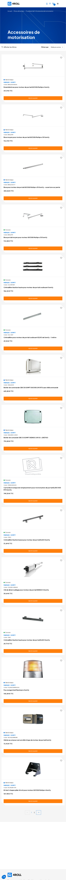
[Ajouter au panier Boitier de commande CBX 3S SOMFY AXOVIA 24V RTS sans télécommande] (33, 398)
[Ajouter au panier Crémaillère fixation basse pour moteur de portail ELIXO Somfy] (33, 551)
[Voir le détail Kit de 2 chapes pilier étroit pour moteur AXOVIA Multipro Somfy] (33, 781)
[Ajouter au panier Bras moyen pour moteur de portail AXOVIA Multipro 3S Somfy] (33, 148)
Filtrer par (45, 47)
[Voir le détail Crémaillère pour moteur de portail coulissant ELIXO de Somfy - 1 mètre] (33, 328)
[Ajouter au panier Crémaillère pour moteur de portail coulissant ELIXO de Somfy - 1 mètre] (33, 348)
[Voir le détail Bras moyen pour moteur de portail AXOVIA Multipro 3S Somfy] (33, 128)
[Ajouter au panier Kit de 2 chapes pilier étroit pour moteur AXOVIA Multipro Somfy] (33, 801)
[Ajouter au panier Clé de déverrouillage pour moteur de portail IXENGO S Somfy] (33, 601)
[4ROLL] (20, 4)
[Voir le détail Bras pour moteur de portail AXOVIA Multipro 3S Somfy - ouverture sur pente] (33, 178)
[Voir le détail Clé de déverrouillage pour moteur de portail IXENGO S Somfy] (33, 581)
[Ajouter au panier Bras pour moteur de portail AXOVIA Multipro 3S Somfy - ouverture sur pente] (33, 198)
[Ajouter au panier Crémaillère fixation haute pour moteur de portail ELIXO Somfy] (33, 651)
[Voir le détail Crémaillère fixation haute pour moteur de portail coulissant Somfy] (33, 278)
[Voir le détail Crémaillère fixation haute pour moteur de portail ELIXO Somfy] (33, 631)
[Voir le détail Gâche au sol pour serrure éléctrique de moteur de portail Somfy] (33, 731)
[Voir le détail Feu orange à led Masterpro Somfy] (33, 681)
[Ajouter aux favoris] (61, 58)
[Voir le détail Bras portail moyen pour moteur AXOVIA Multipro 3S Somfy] (33, 228)
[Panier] (52, 3)
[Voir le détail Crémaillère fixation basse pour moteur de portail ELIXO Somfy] (33, 531)
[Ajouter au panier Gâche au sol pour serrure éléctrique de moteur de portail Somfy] (33, 751)
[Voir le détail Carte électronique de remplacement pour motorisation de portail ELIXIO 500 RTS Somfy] (33, 479)
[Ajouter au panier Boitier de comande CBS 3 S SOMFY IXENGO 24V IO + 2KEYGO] (33, 448)
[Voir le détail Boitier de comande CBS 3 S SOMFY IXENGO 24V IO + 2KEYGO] (33, 428)
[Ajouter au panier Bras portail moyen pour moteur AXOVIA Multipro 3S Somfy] (33, 248)
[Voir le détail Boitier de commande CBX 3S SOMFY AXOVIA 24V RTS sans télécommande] (33, 378)
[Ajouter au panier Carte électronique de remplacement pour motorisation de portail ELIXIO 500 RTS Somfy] (33, 501)
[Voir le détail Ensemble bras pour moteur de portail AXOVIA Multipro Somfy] (33, 78)
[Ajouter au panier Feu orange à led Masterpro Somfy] (33, 701)
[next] (38, 812)
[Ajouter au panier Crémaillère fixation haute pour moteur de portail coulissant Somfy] (33, 298)
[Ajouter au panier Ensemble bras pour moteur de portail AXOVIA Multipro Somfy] (33, 98)
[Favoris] (49, 3)
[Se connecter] (46, 3)
